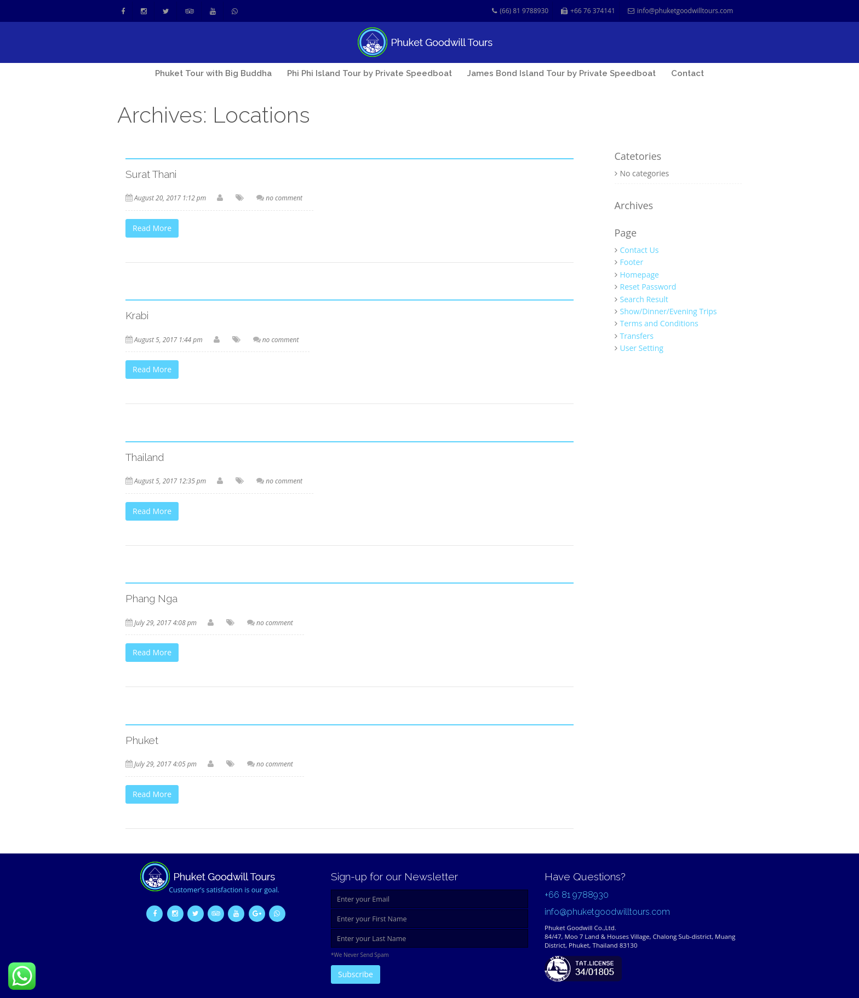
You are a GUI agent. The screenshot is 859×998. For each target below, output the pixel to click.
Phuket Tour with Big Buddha (213, 73)
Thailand (144, 457)
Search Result (644, 299)
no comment (284, 198)
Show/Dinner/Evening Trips (668, 311)
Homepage (639, 274)
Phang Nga (151, 598)
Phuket (141, 740)
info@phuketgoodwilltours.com (680, 11)
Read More (152, 228)
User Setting (641, 348)
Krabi (136, 315)
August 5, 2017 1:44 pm (168, 339)
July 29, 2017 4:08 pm (165, 622)
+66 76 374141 (588, 11)
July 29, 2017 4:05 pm (165, 764)
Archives (634, 205)
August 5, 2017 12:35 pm (170, 481)
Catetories (638, 156)
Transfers (637, 336)
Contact (687, 73)
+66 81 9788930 (577, 895)
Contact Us (639, 250)
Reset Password (648, 286)
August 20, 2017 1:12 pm (170, 198)
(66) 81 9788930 (520, 11)
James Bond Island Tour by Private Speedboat (561, 73)
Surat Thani (150, 174)
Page (626, 233)
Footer (632, 262)
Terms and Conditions (659, 323)
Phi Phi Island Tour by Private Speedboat (369, 73)
